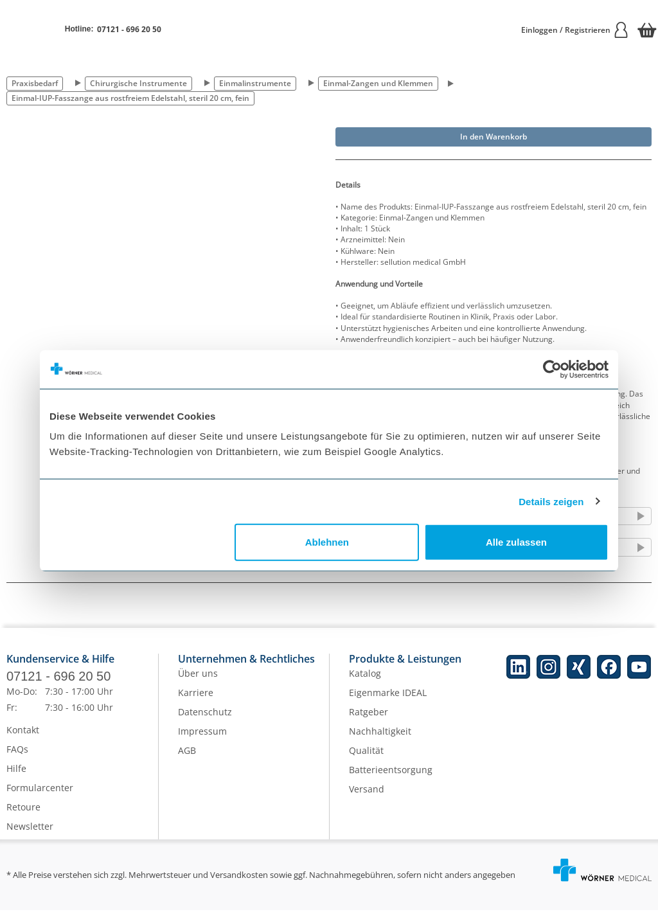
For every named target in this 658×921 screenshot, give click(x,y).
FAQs (17, 760)
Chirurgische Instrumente (138, 83)
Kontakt (22, 741)
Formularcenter (39, 798)
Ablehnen (327, 542)
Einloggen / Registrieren (575, 30)
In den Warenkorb (493, 136)
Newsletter (29, 837)
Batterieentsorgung (390, 780)
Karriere (195, 703)
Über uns (198, 684)
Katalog (365, 684)
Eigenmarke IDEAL (388, 703)
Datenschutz (205, 723)
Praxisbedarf (35, 83)
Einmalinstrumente (255, 83)
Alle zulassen (516, 542)
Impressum (202, 742)
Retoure (23, 818)
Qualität (366, 761)
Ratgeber (368, 723)
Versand (366, 800)
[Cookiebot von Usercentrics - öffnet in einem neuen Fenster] (552, 369)
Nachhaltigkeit (380, 742)
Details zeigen (551, 501)
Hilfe (16, 779)
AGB (187, 761)
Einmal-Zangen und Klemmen (378, 83)
